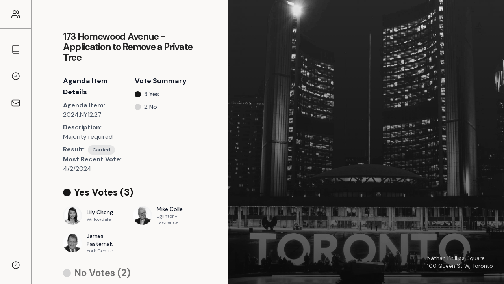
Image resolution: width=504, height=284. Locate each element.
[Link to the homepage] (15, 14)
